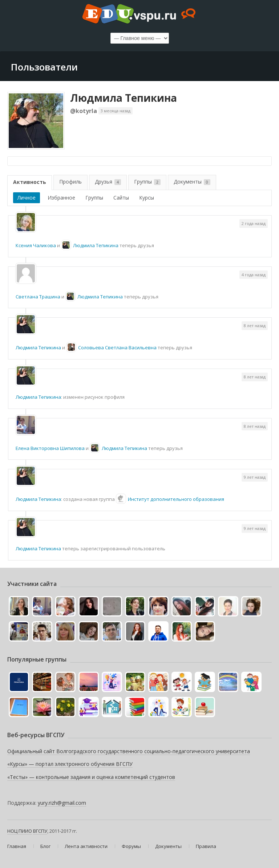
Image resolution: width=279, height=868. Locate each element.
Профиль (70, 181)
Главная (16, 846)
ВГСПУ (40, 831)
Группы (147, 181)
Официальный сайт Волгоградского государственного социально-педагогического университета (128, 751)
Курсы (146, 197)
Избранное (61, 197)
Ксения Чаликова (36, 245)
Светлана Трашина (38, 296)
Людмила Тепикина (123, 98)
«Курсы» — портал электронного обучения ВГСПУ (70, 763)
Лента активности (86, 846)
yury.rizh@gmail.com (62, 802)
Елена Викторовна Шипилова (50, 448)
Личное (26, 197)
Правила (206, 846)
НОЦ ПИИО (19, 831)
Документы (192, 181)
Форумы (131, 846)
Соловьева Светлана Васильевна (117, 347)
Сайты (121, 197)
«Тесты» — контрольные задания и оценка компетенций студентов (91, 776)
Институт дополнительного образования (176, 499)
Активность (29, 181)
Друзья (108, 181)
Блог (45, 846)
